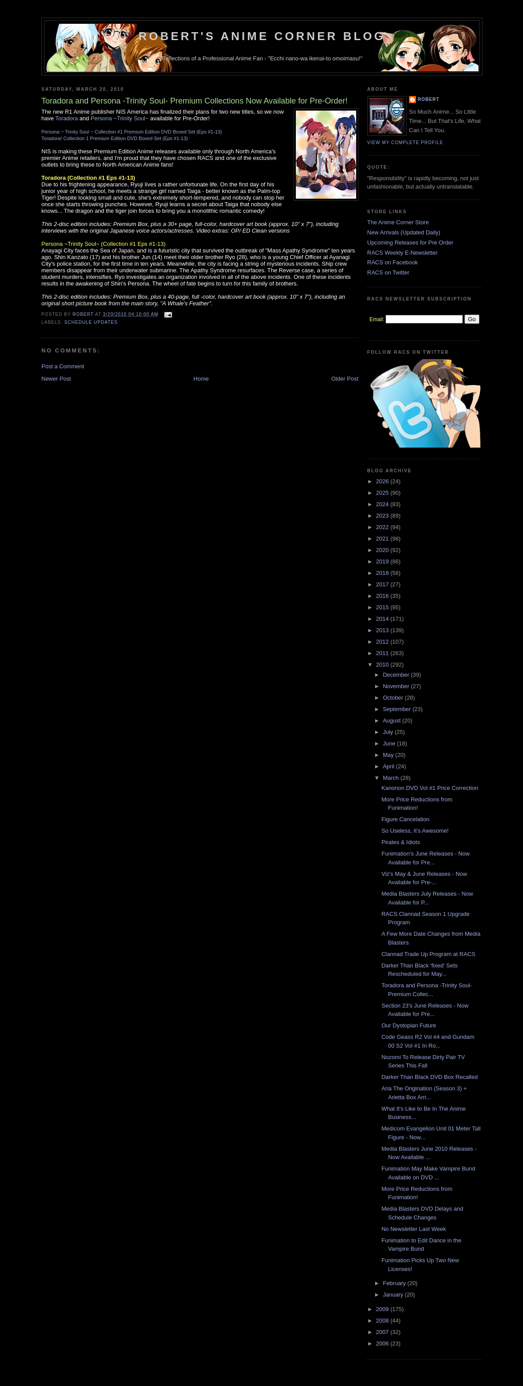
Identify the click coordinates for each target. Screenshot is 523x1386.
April (389, 766)
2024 (383, 504)
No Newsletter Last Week (413, 1229)
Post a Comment (62, 366)
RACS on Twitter (388, 272)
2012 (383, 641)
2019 (383, 561)
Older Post (344, 378)
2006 (383, 1343)
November (397, 686)
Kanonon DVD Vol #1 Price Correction (429, 788)
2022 (383, 527)
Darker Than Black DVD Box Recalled (429, 1077)
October (394, 697)
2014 (383, 618)
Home (201, 378)
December (397, 674)
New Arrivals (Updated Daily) (403, 232)
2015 (383, 607)
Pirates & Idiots (400, 842)
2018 (383, 573)
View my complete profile (405, 142)
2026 (383, 481)
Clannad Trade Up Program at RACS (428, 954)
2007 (383, 1332)
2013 (383, 630)
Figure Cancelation (405, 819)
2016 (383, 596)
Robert (428, 99)
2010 (383, 664)
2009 (383, 1309)
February (395, 1283)
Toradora (66, 118)
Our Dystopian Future (408, 1025)
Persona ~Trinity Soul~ (120, 118)
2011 (383, 653)
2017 (383, 584)
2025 (383, 492)
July (389, 732)
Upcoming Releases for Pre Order (410, 242)
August (392, 720)
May (389, 755)
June (390, 743)
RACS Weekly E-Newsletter (402, 252)
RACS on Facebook (392, 262)
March (392, 778)
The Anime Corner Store (398, 222)
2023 (383, 515)
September (398, 709)
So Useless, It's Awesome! (415, 830)
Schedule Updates (91, 322)
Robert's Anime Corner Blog (262, 36)
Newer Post (56, 378)
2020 (383, 550)
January (394, 1294)
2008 (383, 1320)
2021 (383, 538)
